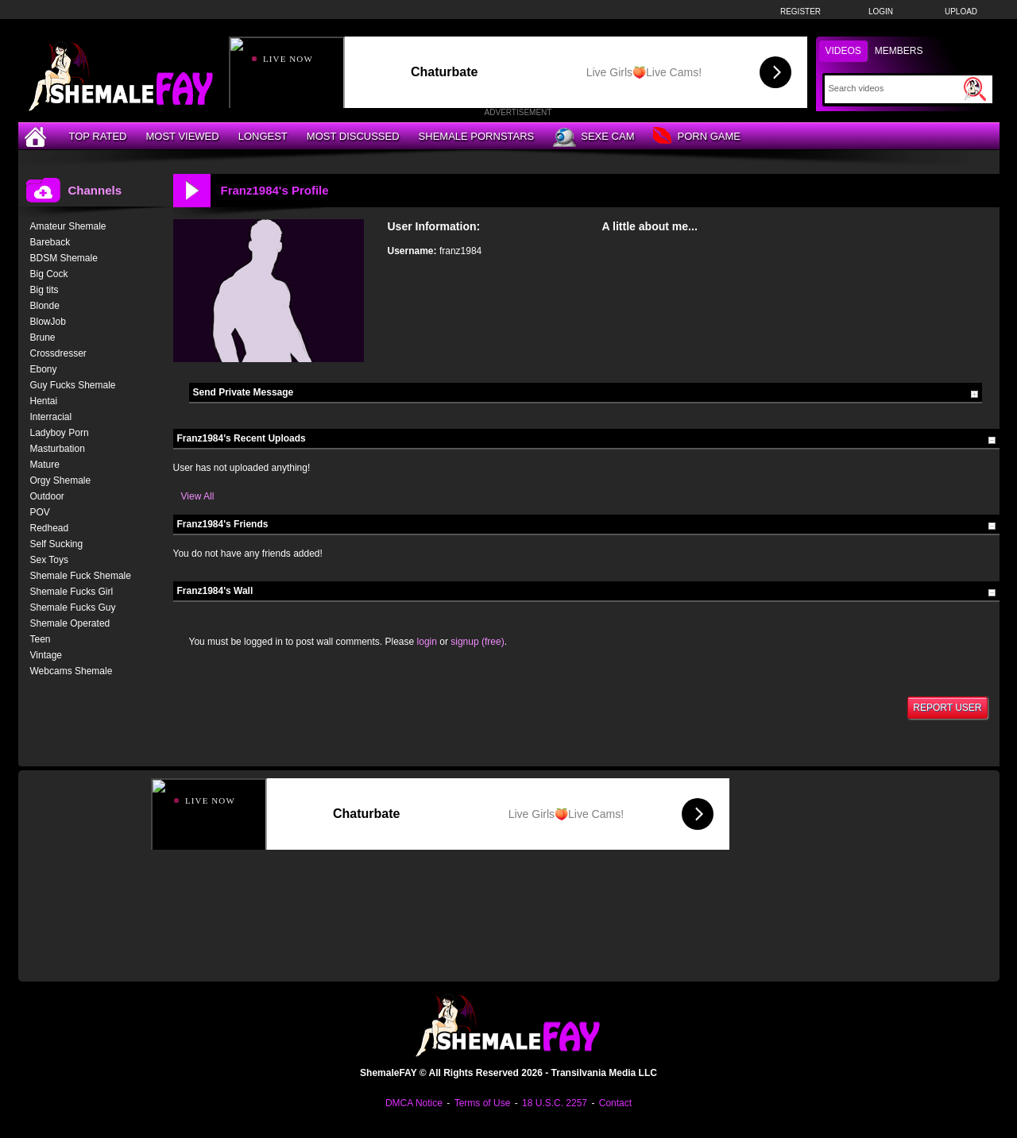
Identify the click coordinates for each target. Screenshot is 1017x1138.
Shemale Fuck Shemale (80, 575)
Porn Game (696, 137)
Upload (961, 11)
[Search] (894, 88)
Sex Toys (49, 559)
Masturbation (57, 448)
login (427, 641)
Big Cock (49, 274)
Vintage (46, 655)
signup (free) (477, 641)
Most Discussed (353, 136)
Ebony (43, 369)
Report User (947, 707)
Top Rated (98, 136)
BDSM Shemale (64, 258)
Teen (40, 639)
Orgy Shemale (60, 480)
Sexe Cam (593, 137)
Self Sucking (56, 544)
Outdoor (47, 496)
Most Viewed (181, 136)
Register (800, 11)
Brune (43, 337)
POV (40, 512)
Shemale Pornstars (477, 136)
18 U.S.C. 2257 (554, 1103)
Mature (45, 464)
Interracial (51, 416)
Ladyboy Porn (59, 432)
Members (899, 50)
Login (880, 11)
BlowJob (48, 321)
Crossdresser (58, 353)
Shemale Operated (70, 623)
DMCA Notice (414, 1103)
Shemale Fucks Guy (73, 607)
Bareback (50, 242)
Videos (843, 50)
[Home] (37, 136)
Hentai (44, 401)
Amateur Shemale (68, 226)
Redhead (49, 528)
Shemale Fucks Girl (72, 591)
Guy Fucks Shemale (73, 385)
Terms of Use (482, 1103)
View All (198, 496)
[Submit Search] (975, 88)
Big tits (44, 289)
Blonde (45, 305)
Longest (263, 136)
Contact (615, 1103)
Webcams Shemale (71, 671)
